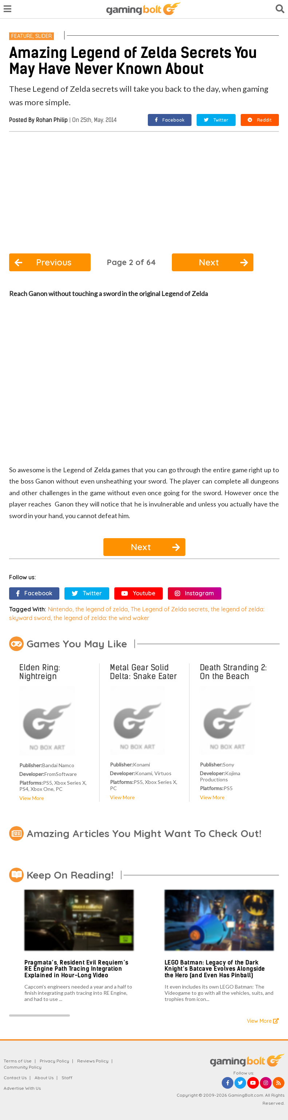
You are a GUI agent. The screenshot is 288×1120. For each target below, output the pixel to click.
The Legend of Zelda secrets (169, 609)
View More (31, 798)
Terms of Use (18, 1061)
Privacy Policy (54, 1061)
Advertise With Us (22, 1088)
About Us (44, 1077)
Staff (67, 1077)
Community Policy (23, 1067)
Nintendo (60, 609)
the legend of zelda (101, 609)
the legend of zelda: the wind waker (101, 618)
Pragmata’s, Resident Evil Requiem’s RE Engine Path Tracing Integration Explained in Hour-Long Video (76, 969)
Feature (22, 36)
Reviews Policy (93, 1061)
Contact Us (15, 1077)
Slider (43, 36)
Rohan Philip (52, 120)
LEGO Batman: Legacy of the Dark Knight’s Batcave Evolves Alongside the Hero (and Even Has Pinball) (215, 969)
